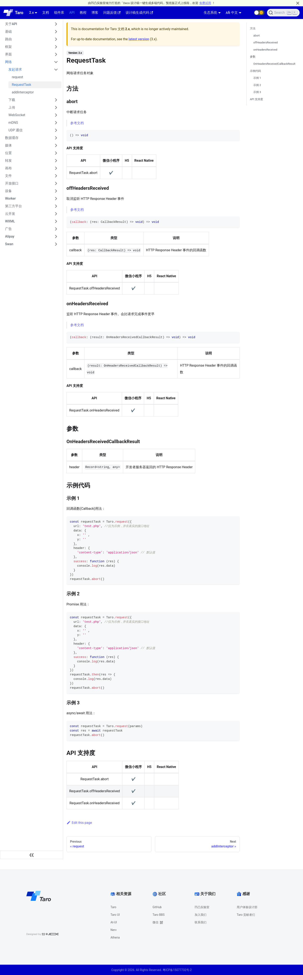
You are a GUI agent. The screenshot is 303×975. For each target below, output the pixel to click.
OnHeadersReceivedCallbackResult (274, 63)
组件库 (59, 13)
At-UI (113, 922)
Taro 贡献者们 (246, 914)
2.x (31, 13)
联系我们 (200, 922)
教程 (83, 13)
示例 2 (257, 85)
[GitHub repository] (249, 12)
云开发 (10, 214)
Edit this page (79, 823)
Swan (9, 244)
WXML (10, 221)
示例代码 (255, 71)
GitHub (157, 907)
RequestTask (21, 85)
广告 (8, 229)
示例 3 (257, 92)
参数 (252, 56)
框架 (8, 47)
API (71, 13)
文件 (8, 176)
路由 (8, 39)
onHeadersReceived (265, 49)
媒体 (8, 145)
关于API (11, 24)
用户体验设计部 (247, 907)
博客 (95, 13)
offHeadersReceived (265, 42)
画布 (8, 168)
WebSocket (16, 115)
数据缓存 (12, 138)
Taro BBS (159, 914)
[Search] (283, 12)
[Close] (297, 3)
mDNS (13, 123)
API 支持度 (256, 99)
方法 (252, 28)
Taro (113, 907)
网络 (8, 62)
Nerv (113, 930)
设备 (8, 191)
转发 (8, 161)
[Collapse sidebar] (31, 855)
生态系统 (210, 13)
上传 (11, 107)
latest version (139, 39)
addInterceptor (23, 92)
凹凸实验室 (202, 907)
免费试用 (205, 3)
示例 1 (257, 77)
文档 (45, 13)
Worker (10, 198)
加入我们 (200, 914)
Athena (115, 937)
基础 (8, 32)
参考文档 (77, 123)
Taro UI (115, 914)
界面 (8, 54)
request (17, 77)
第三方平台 (13, 206)
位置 (8, 153)
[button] (259, 12)
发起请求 (15, 69)
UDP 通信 (15, 130)
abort (256, 35)
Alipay (9, 236)
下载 (11, 100)
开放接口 (12, 183)
